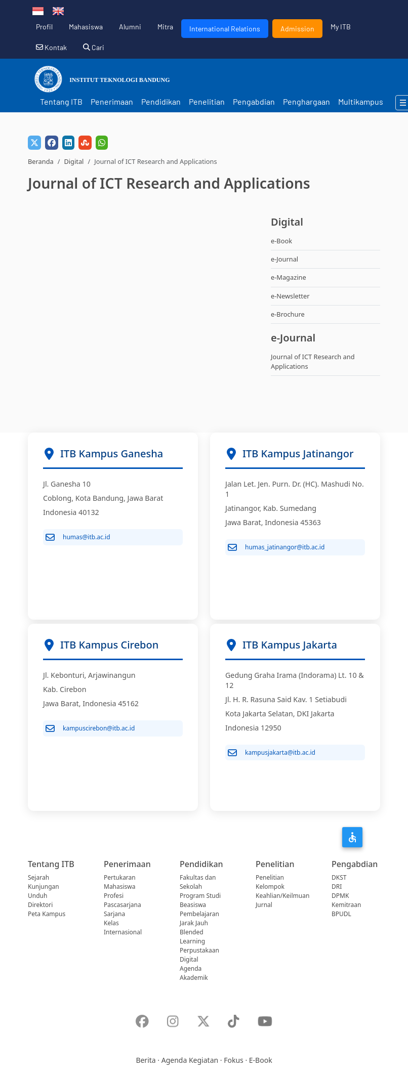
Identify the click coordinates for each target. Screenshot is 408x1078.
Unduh (37, 895)
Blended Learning (192, 936)
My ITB (341, 26)
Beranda (41, 161)
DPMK (340, 895)
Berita (145, 1060)
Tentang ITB (61, 101)
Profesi (114, 895)
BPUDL (341, 914)
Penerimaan (112, 101)
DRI (337, 886)
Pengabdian (254, 101)
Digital (74, 161)
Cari (93, 47)
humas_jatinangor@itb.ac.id (276, 547)
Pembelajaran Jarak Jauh (199, 918)
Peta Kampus (46, 914)
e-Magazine (288, 277)
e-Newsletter (290, 295)
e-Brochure (288, 314)
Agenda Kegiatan (189, 1060)
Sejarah (38, 877)
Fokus (233, 1060)
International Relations (224, 28)
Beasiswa (193, 904)
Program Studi (200, 895)
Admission (297, 28)
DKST (339, 877)
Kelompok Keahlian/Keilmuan (282, 891)
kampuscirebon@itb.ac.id (90, 728)
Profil (44, 26)
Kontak (51, 47)
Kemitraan (346, 904)
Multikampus (360, 101)
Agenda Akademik (194, 973)
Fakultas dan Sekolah (198, 882)
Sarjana (114, 914)
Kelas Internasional (123, 927)
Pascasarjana (122, 904)
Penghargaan (306, 101)
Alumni (130, 26)
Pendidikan (161, 101)
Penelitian (207, 101)
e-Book (281, 240)
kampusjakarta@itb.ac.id (271, 752)
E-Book (260, 1060)
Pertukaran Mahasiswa (120, 882)
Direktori (40, 904)
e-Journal (284, 259)
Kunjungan (43, 886)
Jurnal (264, 904)
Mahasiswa (86, 26)
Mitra (165, 26)
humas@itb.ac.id (78, 537)
